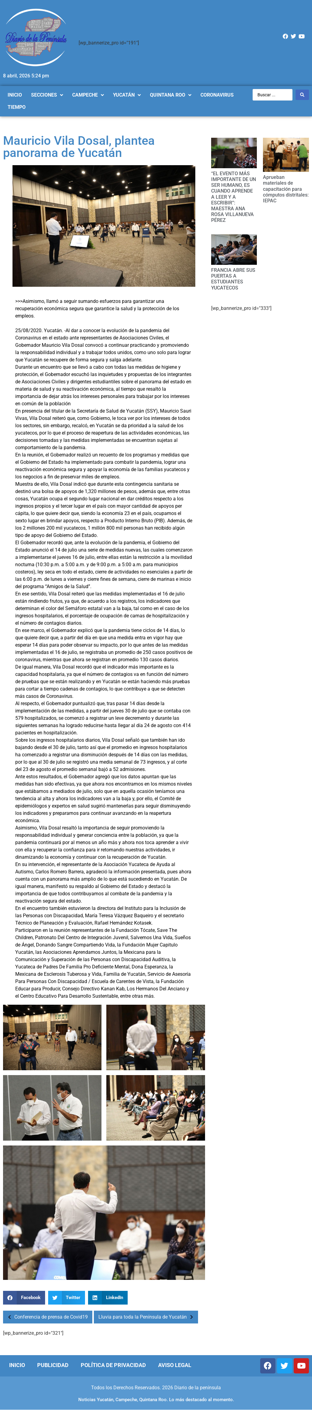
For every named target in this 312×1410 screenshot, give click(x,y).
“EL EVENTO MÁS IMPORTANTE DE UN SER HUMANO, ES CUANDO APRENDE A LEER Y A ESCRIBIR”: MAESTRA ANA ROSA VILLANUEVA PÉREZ (233, 197)
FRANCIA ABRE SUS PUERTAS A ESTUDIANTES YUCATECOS (233, 279)
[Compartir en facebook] (24, 1298)
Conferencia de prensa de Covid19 (46, 1317)
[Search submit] (302, 95)
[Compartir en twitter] (66, 1298)
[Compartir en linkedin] (108, 1298)
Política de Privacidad (113, 1365)
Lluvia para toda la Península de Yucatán (147, 1317)
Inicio (17, 1365)
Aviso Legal (174, 1365)
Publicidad (53, 1365)
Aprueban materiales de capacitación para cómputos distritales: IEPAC (286, 189)
